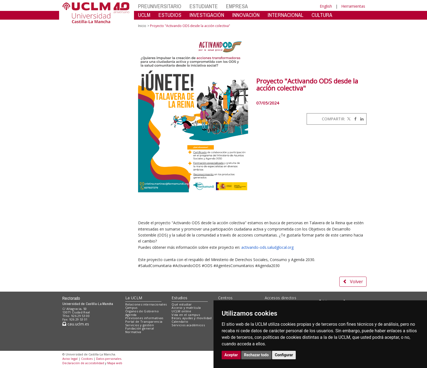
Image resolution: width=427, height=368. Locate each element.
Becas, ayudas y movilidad (192, 318)
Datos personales (108, 359)
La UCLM (133, 297)
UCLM (144, 15)
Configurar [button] (284, 355)
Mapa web (114, 363)
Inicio (142, 25)
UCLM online (181, 311)
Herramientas (353, 6)
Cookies (87, 359)
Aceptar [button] (231, 355)
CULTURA (322, 15)
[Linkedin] (361, 118)
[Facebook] (354, 118)
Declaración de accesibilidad (83, 363)
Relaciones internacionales (146, 304)
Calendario (180, 321)
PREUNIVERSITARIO (159, 6)
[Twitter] (348, 118)
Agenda (131, 315)
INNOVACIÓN (246, 15)
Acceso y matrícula (186, 308)
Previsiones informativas (144, 318)
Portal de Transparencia (144, 321)
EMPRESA (237, 6)
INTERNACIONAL (285, 15)
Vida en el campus (186, 315)
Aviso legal (70, 359)
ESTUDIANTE (204, 6)
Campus (131, 308)
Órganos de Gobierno (142, 311)
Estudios (179, 297)
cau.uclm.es (75, 324)
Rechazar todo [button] (256, 355)
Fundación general (139, 328)
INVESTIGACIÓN (207, 15)
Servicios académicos (188, 325)
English (326, 6)
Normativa (133, 332)
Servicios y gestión (139, 325)
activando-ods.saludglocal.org (267, 247)
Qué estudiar (182, 304)
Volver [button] (353, 282)
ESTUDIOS (169, 15)
